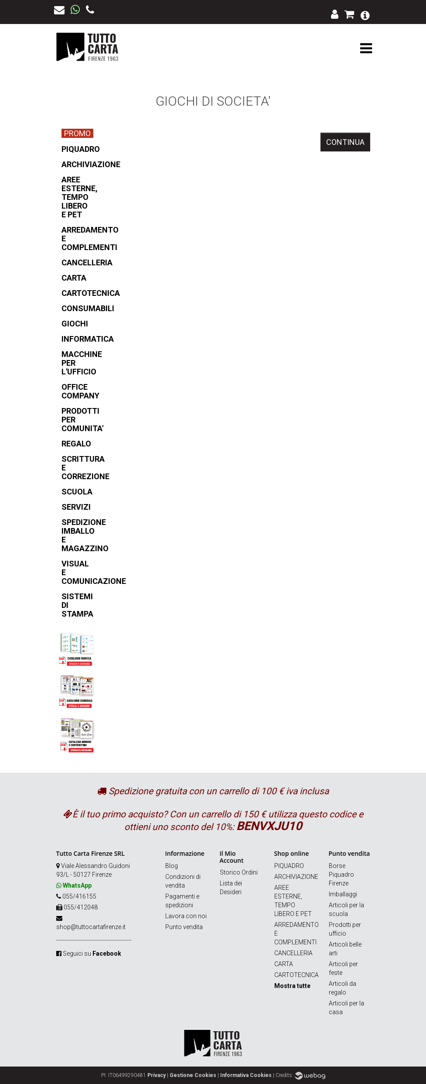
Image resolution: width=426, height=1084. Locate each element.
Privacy (156, 1075)
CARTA (283, 964)
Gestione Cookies (193, 1075)
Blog (171, 865)
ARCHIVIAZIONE (296, 876)
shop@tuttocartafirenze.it (91, 926)
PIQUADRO (289, 865)
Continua (345, 142)
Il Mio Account (232, 856)
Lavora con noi (186, 915)
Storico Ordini (239, 872)
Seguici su (92, 953)
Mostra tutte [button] (292, 985)
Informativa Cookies (246, 1075)
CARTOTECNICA (296, 974)
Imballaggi (343, 894)
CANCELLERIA (293, 953)
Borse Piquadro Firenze (341, 874)
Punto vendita (184, 926)
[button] (365, 15)
